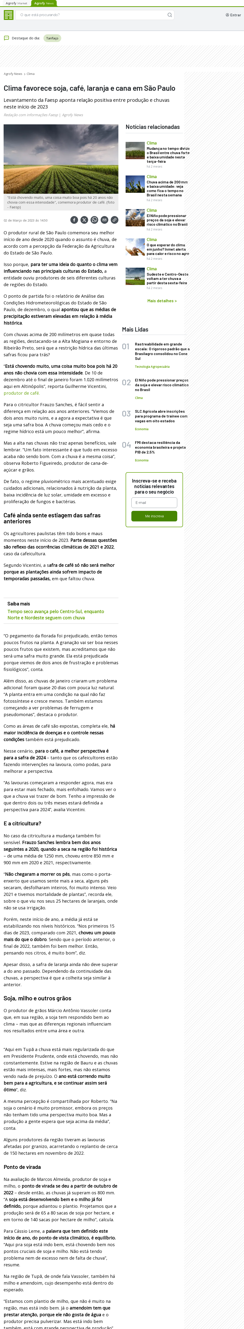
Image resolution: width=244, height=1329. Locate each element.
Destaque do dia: (22, 38)
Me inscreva (154, 516)
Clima (31, 74)
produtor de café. (22, 393)
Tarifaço (52, 38)
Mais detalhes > (162, 300)
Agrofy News (13, 74)
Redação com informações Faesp (31, 114)
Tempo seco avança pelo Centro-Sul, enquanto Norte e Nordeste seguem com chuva (55, 615)
